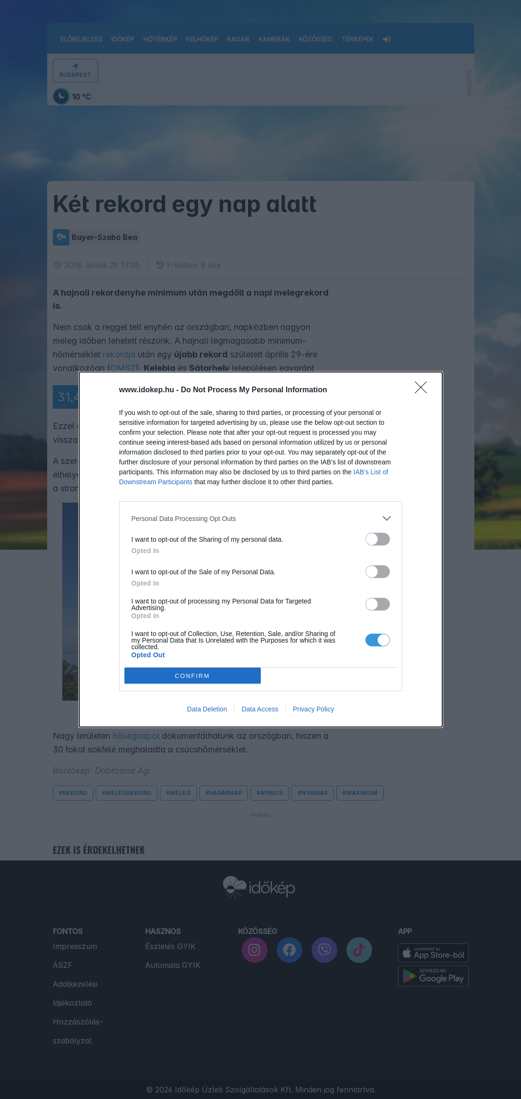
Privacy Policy (313, 709)
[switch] (377, 539)
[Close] (424, 390)
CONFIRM (192, 675)
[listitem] (261, 518)
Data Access (259, 709)
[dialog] (260, 549)
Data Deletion (207, 709)
